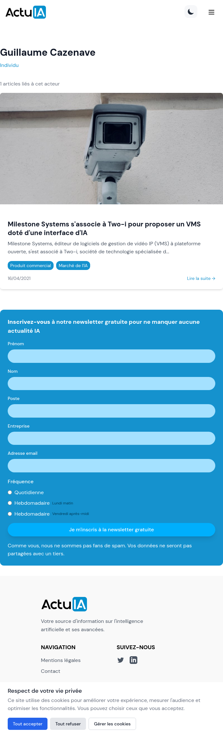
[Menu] (211, 12)
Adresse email (23, 453)
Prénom (16, 344)
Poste (14, 398)
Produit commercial (30, 265)
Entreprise (19, 426)
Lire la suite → (201, 278)
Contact (50, 671)
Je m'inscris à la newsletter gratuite (111, 529)
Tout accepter (27, 724)
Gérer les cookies (112, 724)
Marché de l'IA (73, 265)
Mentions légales (61, 660)
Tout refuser (68, 724)
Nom (13, 371)
